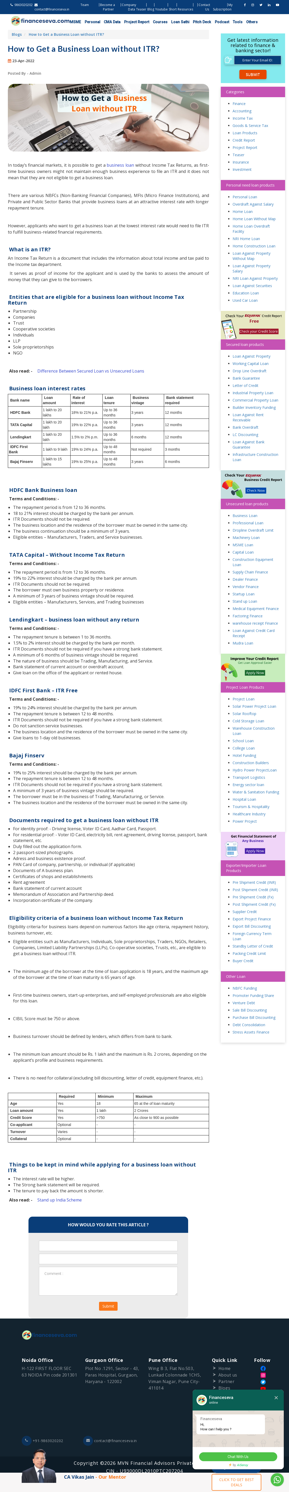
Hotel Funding (244, 755)
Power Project (245, 821)
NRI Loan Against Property (255, 278)
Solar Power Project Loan (254, 706)
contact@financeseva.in (110, 1441)
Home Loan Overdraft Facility (251, 229)
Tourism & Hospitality (251, 806)
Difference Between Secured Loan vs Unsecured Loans (90, 371)
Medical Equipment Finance (256, 608)
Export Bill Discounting (252, 926)
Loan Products (245, 132)
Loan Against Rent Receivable (248, 417)
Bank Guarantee (246, 378)
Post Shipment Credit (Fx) (254, 904)
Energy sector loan (248, 784)
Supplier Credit (245, 911)
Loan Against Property (251, 356)
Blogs (17, 34)
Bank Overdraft (245, 427)
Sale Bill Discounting (250, 1010)
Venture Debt (244, 1003)
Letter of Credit (245, 385)
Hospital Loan (244, 799)
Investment (242, 169)
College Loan (244, 748)
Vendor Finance (246, 586)
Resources (185, 9)
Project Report (134, 22)
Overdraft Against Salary (253, 204)
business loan (120, 165)
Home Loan (243, 211)
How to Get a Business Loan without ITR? (66, 34)
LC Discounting (245, 434)
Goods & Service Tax (250, 125)
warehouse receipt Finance (255, 623)
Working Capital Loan (251, 363)
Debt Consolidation (249, 1025)
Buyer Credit (243, 961)
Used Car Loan (245, 300)
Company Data (129, 7)
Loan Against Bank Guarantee (248, 444)
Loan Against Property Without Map (251, 256)
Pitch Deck (197, 22)
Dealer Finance (245, 579)
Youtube (161, 9)
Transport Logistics (249, 777)
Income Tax (243, 118)
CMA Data (110, 22)
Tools (231, 22)
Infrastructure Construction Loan (255, 457)
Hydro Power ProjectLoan (255, 770)
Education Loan (246, 293)
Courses (156, 22)
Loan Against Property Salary (251, 268)
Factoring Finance (248, 616)
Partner (226, 1382)
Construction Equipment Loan (253, 562)
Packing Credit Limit (249, 953)
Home (224, 1369)
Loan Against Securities (252, 285)
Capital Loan (243, 552)
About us (227, 1375)
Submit (108, 1306)
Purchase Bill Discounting (254, 1017)
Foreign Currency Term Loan (252, 936)
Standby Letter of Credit (253, 946)
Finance (239, 103)
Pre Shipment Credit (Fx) (253, 897)
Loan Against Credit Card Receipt (254, 633)
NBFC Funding (245, 988)
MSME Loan (243, 545)
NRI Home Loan (246, 238)
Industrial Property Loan (253, 392)
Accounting (242, 110)
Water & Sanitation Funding (256, 792)
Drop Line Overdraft (250, 370)
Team (84, 5)
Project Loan (244, 699)
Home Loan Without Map (254, 218)
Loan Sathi (176, 22)
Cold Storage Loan (248, 721)
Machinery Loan (246, 537)
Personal (91, 22)
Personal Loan (245, 196)
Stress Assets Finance (251, 1032)
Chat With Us (238, 1457)
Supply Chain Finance (250, 572)
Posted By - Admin (24, 73)
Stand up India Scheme (59, 1200)
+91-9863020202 (42, 1441)
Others (245, 22)
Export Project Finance (252, 919)
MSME (75, 22)
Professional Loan (248, 523)
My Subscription (223, 7)
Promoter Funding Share (253, 995)
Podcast (216, 22)
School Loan (243, 741)
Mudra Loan (243, 643)
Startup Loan (244, 594)
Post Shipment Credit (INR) (255, 889)
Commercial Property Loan (255, 400)
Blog (150, 9)
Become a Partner (107, 7)
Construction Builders (251, 762)
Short (173, 9)
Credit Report (244, 140)
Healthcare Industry (249, 814)
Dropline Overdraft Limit (253, 530)
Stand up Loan (245, 601)
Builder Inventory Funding (254, 407)
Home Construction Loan (254, 245)
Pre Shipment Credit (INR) (254, 882)
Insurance (241, 162)
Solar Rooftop (244, 713)
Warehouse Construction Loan (254, 731)
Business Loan (245, 515)
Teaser (141, 9)
